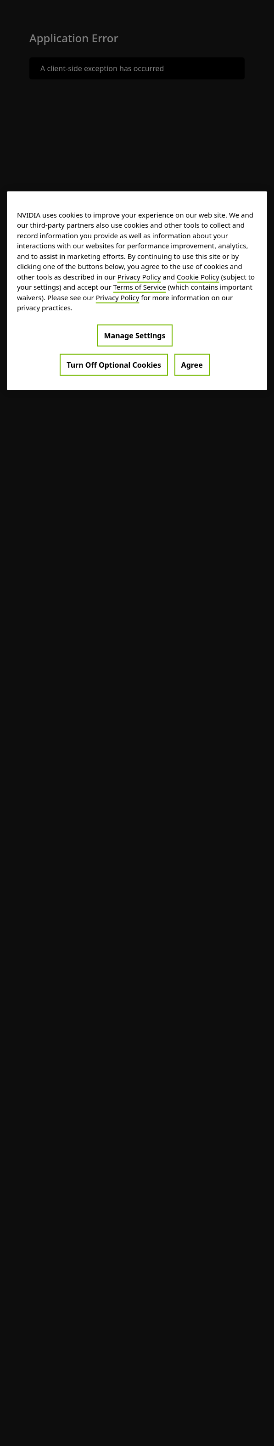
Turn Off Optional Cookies (114, 364)
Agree (192, 364)
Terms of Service (139, 286)
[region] (137, 290)
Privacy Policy (139, 276)
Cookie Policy (198, 276)
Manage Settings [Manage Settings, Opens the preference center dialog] (134, 335)
